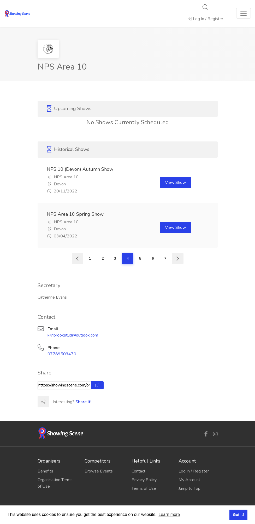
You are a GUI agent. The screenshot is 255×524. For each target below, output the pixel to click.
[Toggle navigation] (243, 13)
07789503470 (62, 354)
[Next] (177, 258)
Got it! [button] (238, 514)
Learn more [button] (169, 514)
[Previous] (77, 258)
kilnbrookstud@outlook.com (73, 335)
